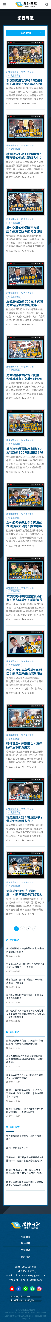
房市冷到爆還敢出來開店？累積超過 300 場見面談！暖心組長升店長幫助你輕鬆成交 (24, 450)
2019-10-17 (25, 983)
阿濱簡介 (25, 1236)
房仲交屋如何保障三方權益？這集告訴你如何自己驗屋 (24, 229)
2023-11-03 (25, 1078)
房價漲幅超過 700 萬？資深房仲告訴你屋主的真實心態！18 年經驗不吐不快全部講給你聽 (24, 302)
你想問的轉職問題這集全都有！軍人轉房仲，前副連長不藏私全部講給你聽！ (24, 597)
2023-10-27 (25, 1095)
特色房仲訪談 (27, 71)
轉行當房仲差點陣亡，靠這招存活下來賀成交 (24, 745)
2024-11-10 (25, 1044)
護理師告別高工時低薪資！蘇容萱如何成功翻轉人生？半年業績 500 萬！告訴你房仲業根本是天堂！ (24, 155)
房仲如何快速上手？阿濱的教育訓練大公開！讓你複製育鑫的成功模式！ (24, 524)
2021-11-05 (25, 952)
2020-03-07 (25, 1016)
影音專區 (25, 18)
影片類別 (25, 33)
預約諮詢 (25, 1256)
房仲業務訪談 (12, 71)
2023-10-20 (25, 1112)
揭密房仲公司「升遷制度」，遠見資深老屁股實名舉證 (24, 892)
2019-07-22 (25, 967)
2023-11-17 (25, 1061)
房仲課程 (25, 1243)
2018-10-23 (25, 998)
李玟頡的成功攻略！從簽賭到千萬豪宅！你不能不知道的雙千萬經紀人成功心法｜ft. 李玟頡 (24, 81)
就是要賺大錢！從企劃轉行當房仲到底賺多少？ (24, 818)
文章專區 (25, 1250)
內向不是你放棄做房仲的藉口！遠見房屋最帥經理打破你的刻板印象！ (24, 671)
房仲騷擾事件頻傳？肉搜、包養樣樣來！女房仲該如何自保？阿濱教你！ (24, 376)
